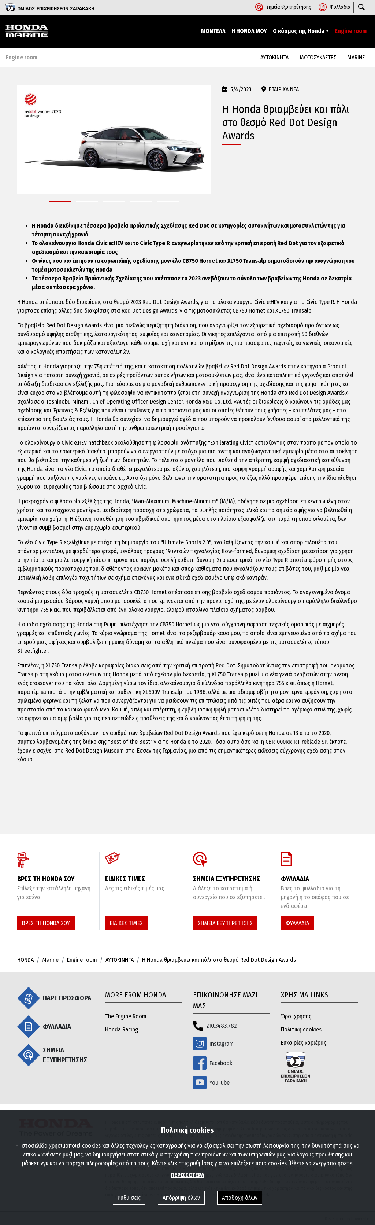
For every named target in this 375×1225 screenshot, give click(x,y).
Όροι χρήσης (296, 1016)
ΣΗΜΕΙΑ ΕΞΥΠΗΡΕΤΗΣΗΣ (225, 923)
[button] (60, 201)
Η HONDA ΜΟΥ (249, 30)
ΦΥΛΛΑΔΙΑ (297, 923)
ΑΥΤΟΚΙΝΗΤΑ (274, 57)
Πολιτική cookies (301, 1029)
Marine (50, 959)
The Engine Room (125, 1016)
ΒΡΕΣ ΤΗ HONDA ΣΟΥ (46, 923)
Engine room (351, 30)
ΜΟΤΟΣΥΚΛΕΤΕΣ (318, 57)
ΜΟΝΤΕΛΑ (213, 30)
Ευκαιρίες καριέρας (303, 1042)
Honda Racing (121, 1029)
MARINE (356, 57)
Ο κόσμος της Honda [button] (298, 30)
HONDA (25, 959)
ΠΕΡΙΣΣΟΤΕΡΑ (187, 1174)
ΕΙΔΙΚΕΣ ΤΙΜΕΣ (126, 923)
